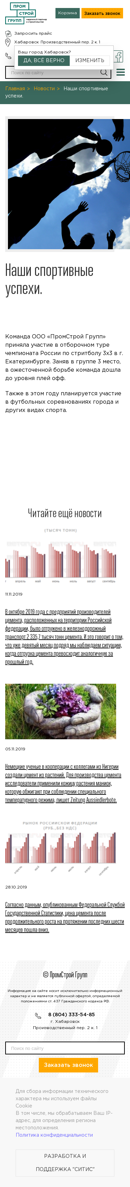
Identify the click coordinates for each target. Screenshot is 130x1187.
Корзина (67, 13)
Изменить (89, 61)
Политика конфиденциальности (54, 1135)
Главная (15, 89)
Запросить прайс (33, 33)
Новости (44, 89)
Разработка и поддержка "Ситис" (65, 1163)
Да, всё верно (44, 61)
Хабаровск (26, 42)
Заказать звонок (102, 14)
